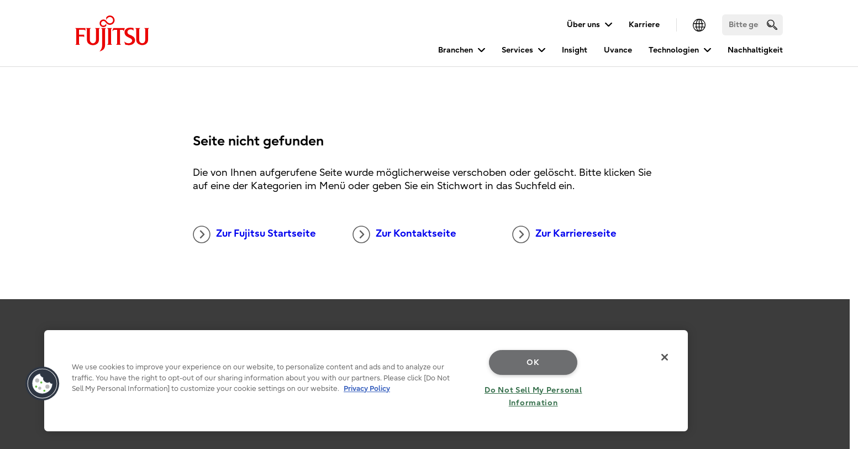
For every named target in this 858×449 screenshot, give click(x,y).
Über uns (583, 24)
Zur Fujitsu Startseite (254, 234)
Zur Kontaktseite (404, 234)
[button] (42, 383)
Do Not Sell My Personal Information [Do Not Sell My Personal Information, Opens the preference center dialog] (533, 396)
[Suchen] (752, 24)
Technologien (674, 50)
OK (533, 362)
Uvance (618, 50)
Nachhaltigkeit (755, 50)
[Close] (664, 357)
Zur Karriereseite (564, 234)
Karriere (644, 24)
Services (517, 50)
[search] (772, 24)
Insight (574, 50)
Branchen (455, 50)
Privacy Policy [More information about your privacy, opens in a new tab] (367, 388)
